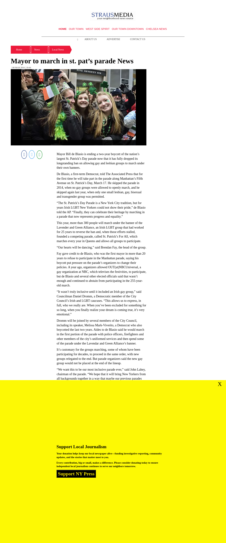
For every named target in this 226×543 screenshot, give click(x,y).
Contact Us (137, 39)
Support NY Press (76, 473)
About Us (90, 39)
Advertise (113, 39)
